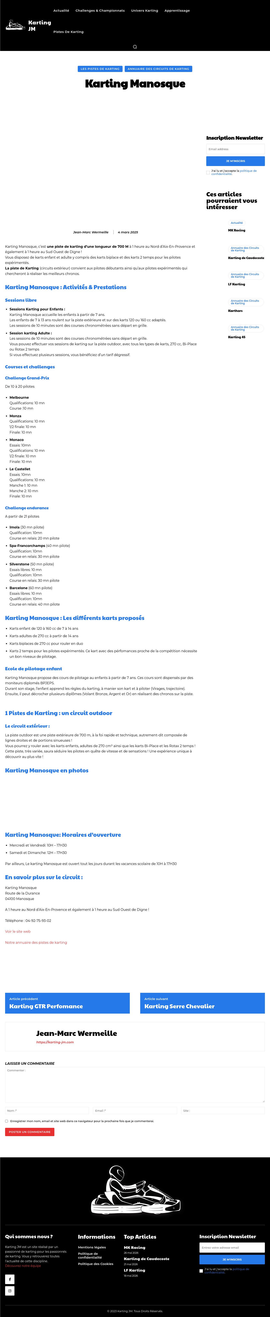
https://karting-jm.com (55, 1042)
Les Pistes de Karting (100, 69)
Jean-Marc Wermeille (91, 232)
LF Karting (236, 284)
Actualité (237, 222)
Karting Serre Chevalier (179, 1006)
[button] (135, 46)
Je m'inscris (235, 161)
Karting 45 (236, 337)
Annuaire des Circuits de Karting (158, 69)
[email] (235, 149)
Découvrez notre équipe (23, 1266)
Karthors (235, 310)
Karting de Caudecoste (246, 257)
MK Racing (236, 230)
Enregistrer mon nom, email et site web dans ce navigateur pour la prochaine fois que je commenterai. (82, 1121)
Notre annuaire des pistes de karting (36, 943)
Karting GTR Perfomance (46, 1006)
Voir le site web (18, 932)
